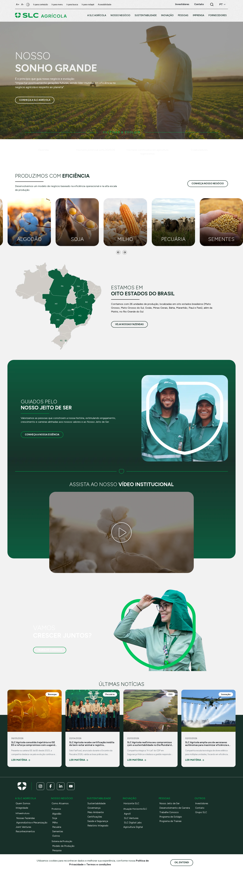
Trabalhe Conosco (49, 650)
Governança (93, 807)
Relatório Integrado (97, 825)
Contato (199, 807)
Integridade (22, 807)
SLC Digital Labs (133, 822)
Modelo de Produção (63, 846)
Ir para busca (72, 4)
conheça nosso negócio (208, 183)
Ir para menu (57, 4)
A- (22, 4)
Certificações (94, 816)
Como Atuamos (60, 803)
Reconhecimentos (25, 831)
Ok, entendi (181, 862)
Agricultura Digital (133, 827)
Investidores (201, 803)
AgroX (127, 813)
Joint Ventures (23, 827)
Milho (55, 822)
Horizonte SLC (131, 803)
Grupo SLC (201, 812)
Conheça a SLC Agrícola (34, 100)
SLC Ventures (131, 818)
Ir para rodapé (88, 4)
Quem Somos (23, 803)
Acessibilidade (104, 4)
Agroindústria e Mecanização (31, 822)
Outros (56, 835)
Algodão (56, 813)
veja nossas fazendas (129, 324)
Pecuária (56, 827)
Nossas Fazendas (25, 818)
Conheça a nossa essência (42, 434)
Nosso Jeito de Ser (169, 803)
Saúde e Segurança (97, 821)
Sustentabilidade (96, 803)
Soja (54, 818)
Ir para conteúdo (40, 4)
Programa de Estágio (170, 816)
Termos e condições (98, 864)
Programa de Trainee (170, 821)
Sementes (57, 831)
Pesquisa (56, 850)
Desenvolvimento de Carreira (174, 807)
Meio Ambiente (95, 812)
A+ (17, 4)
